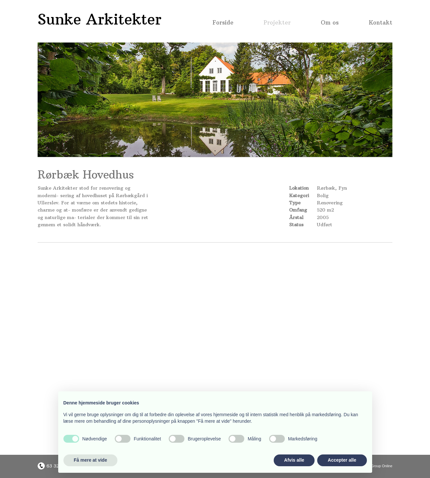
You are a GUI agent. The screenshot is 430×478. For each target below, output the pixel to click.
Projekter (277, 23)
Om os (330, 23)
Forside (223, 23)
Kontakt (380, 23)
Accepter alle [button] (342, 460)
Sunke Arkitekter (100, 19)
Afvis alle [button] (294, 460)
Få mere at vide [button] (90, 460)
